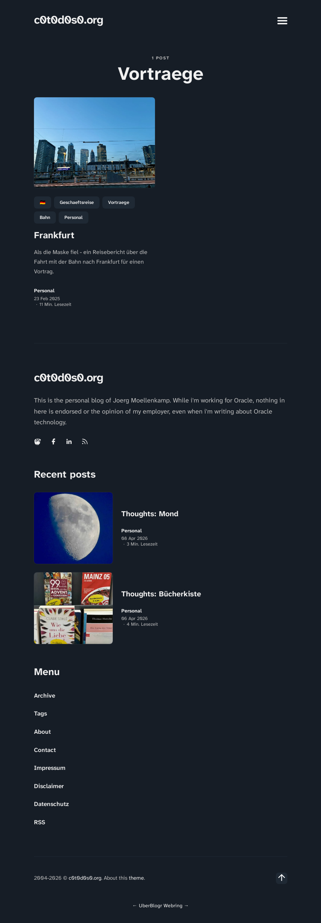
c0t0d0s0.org (68, 20)
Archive (44, 695)
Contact (45, 750)
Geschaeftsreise (77, 202)
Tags (40, 713)
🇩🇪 (42, 202)
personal (73, 217)
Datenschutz (51, 804)
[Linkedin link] (69, 441)
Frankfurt (54, 235)
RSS (39, 822)
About (42, 732)
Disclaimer (49, 786)
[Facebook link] (53, 441)
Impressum (49, 768)
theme (136, 878)
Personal (44, 291)
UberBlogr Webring (161, 905)
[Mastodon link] (38, 441)
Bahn (45, 217)
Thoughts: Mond (150, 514)
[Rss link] (85, 441)
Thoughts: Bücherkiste (161, 594)
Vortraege (118, 202)
